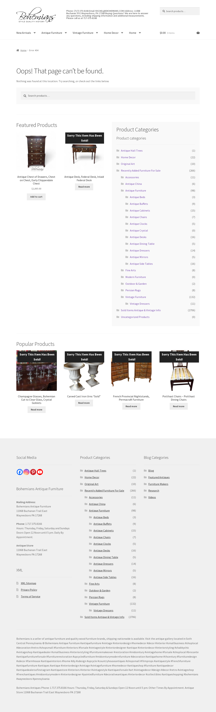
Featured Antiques (159, 477)
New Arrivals (23, 32)
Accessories (132, 177)
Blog (151, 470)
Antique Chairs (138, 217)
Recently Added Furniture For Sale (141, 170)
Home (132, 32)
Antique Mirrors (139, 257)
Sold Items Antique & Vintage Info (141, 310)
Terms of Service (30, 596)
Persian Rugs (133, 290)
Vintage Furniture (83, 32)
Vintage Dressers (140, 303)
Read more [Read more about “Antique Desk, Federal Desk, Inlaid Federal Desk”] (84, 186)
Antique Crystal (139, 230)
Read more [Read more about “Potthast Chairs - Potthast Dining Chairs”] (178, 406)
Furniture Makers (158, 484)
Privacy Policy (29, 589)
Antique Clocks (138, 223)
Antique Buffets (139, 203)
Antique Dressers (140, 250)
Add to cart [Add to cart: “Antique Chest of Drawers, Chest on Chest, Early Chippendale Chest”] (36, 196)
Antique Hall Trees (132, 150)
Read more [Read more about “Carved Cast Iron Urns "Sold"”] (84, 402)
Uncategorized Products (135, 317)
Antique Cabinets (140, 210)
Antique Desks (138, 237)
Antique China (133, 183)
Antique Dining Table (142, 243)
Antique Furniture (52, 32)
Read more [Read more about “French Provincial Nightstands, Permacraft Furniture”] (131, 406)
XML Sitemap (28, 583)
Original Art (128, 164)
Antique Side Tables (141, 263)
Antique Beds (137, 197)
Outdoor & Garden (136, 283)
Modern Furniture (135, 277)
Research (153, 490)
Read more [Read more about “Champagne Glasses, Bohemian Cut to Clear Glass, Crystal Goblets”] (36, 409)
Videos (152, 497)
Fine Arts (130, 270)
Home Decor (111, 32)
